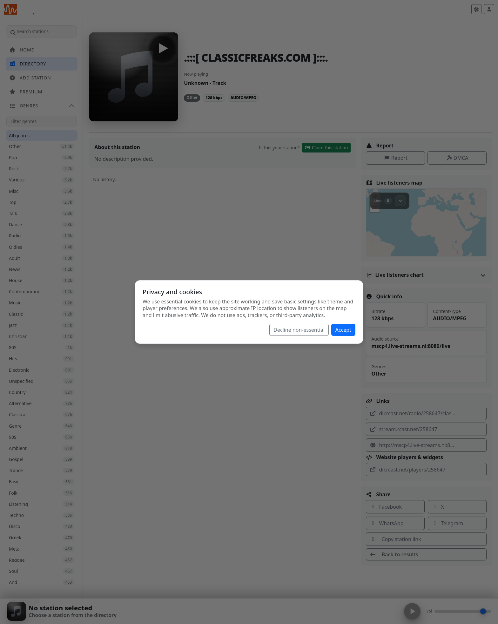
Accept (343, 329)
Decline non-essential (299, 329)
